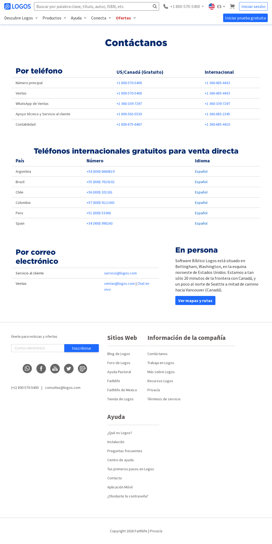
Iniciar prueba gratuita (245, 17)
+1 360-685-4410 (217, 124)
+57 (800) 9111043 (100, 202)
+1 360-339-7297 (129, 103)
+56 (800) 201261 (100, 192)
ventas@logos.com (119, 283)
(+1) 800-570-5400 (25, 387)
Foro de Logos (118, 362)
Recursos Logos (160, 380)
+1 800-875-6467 (129, 124)
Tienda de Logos (120, 399)
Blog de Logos (118, 353)
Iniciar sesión (253, 6)
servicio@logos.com (120, 273)
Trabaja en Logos (160, 362)
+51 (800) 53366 (99, 213)
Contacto (114, 478)
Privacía (153, 390)
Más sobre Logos (161, 371)
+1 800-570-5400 (129, 82)
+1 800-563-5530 (129, 114)
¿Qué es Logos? (119, 432)
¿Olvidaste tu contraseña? (127, 496)
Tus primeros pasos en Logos (130, 469)
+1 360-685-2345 (217, 114)
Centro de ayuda (120, 460)
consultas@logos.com (62, 387)
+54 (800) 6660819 (100, 171)
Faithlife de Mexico (122, 390)
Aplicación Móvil (120, 487)
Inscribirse (81, 348)
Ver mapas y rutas (195, 300)
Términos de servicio (164, 399)
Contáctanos (157, 353)
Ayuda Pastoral (119, 371)
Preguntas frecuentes (124, 450)
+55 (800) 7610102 (100, 181)
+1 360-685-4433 (217, 82)
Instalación (115, 441)
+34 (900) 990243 (100, 223)
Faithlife (113, 380)
